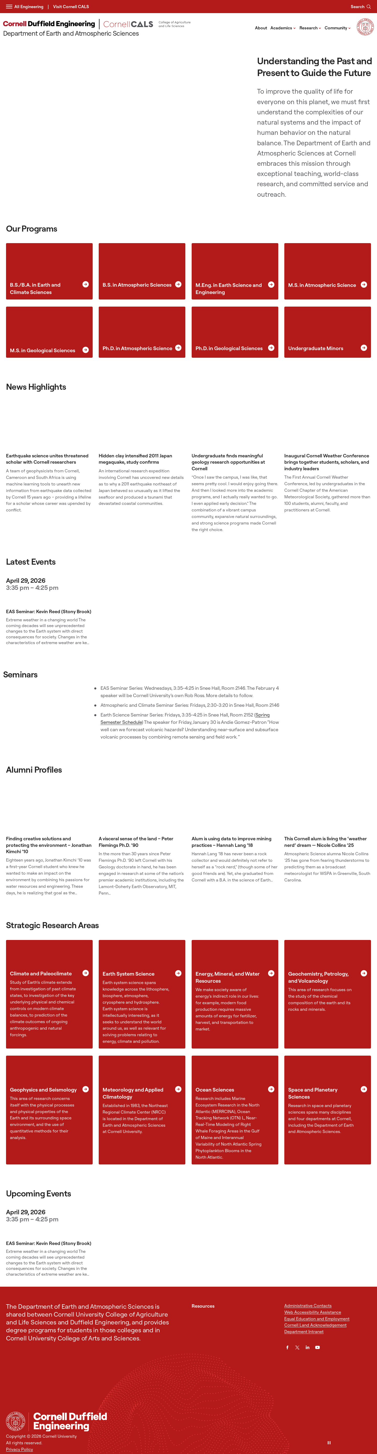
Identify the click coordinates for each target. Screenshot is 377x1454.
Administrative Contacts (308, 1305)
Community (338, 27)
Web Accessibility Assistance (312, 1312)
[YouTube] (317, 1347)
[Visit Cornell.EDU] (365, 33)
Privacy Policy (19, 1449)
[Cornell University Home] (15, 1421)
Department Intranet (304, 1331)
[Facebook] (287, 1347)
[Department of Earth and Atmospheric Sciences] (126, 28)
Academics (283, 27)
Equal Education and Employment (317, 1318)
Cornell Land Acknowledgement (315, 1325)
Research (310, 27)
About (261, 27)
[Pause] (329, 1443)
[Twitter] (297, 1347)
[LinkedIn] (307, 1347)
